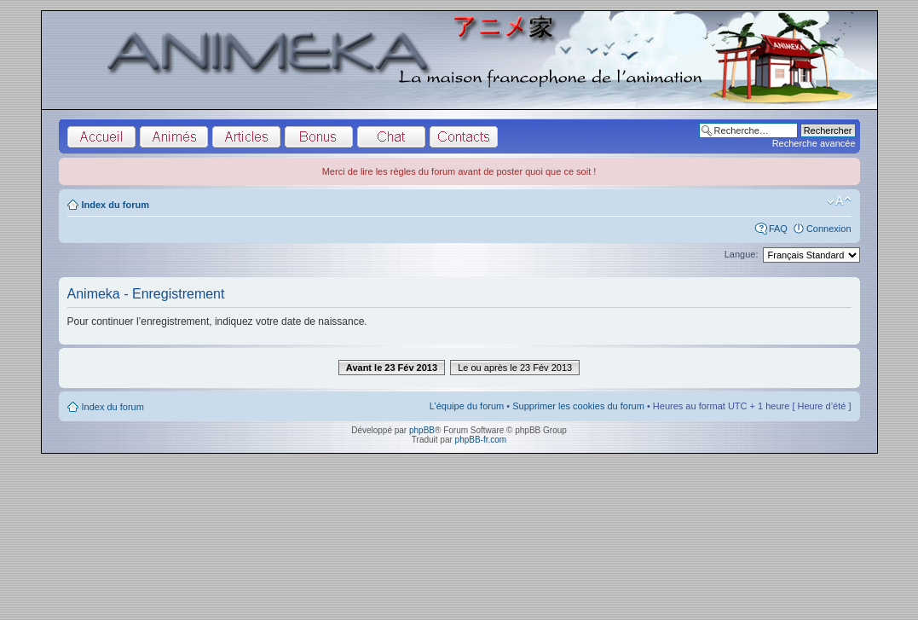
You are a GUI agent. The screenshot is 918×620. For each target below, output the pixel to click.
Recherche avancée (814, 143)
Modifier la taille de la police (839, 201)
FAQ (778, 228)
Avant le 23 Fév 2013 (391, 367)
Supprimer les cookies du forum (578, 406)
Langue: (742, 254)
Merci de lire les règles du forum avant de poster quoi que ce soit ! (459, 171)
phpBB (422, 430)
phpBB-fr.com (481, 439)
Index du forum (115, 205)
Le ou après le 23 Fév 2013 (515, 367)
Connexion (829, 228)
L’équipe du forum (467, 406)
